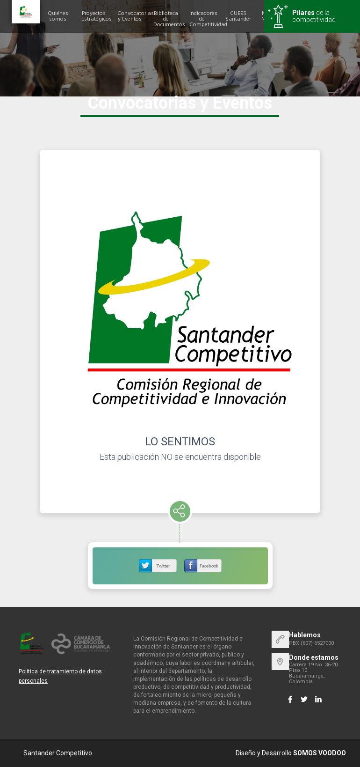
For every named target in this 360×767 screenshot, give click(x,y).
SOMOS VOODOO (319, 753)
